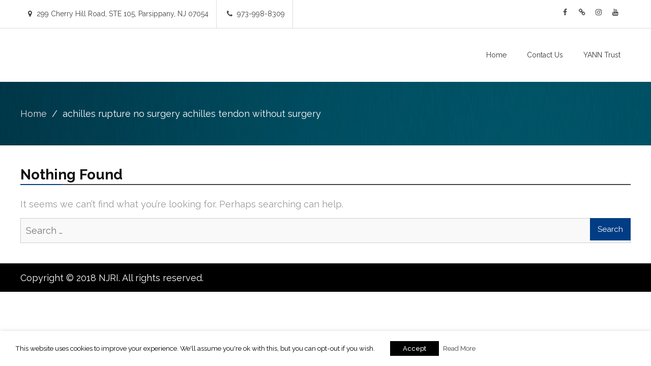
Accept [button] (414, 348)
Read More (459, 348)
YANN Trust (601, 55)
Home (496, 55)
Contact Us (545, 55)
